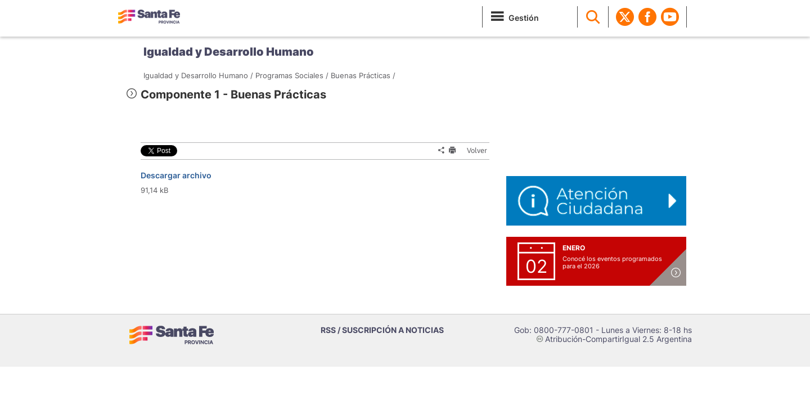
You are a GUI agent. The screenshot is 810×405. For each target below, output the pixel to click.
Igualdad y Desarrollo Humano (228, 51)
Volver (473, 150)
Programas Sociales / (291, 75)
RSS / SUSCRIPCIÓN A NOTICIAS (382, 330)
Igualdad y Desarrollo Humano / (198, 75)
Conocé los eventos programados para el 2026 (612, 262)
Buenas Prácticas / (363, 75)
